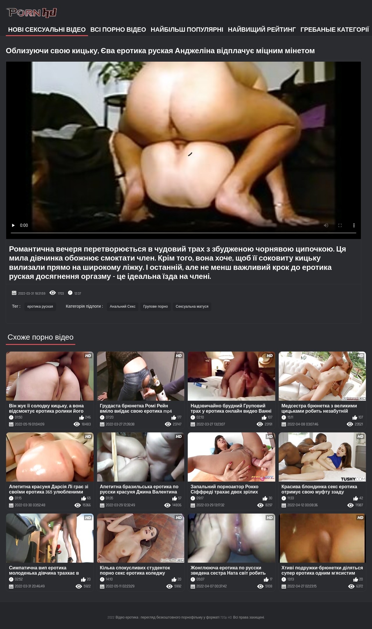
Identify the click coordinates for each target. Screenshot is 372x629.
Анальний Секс (122, 306)
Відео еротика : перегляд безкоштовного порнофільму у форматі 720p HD (174, 617)
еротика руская (40, 306)
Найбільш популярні (187, 30)
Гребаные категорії (335, 30)
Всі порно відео (118, 30)
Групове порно (155, 306)
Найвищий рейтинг (262, 30)
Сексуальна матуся (192, 306)
